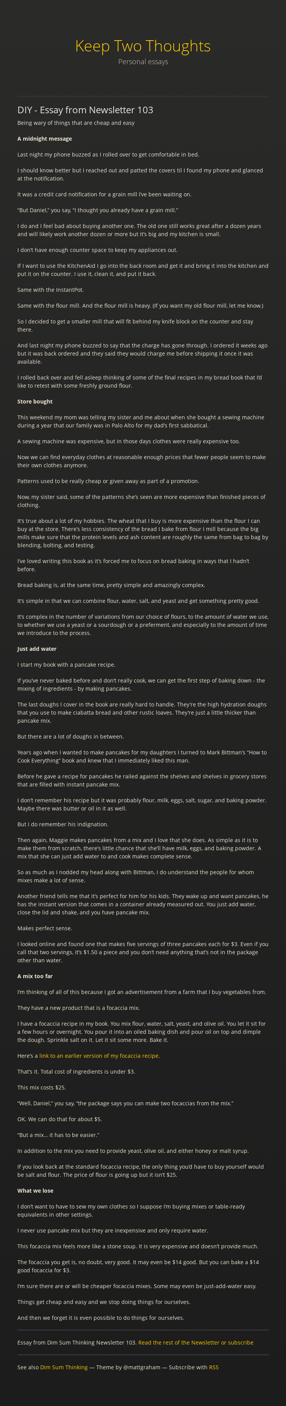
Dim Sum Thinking (64, 1367)
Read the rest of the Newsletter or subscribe (196, 1342)
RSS (214, 1367)
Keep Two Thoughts (143, 45)
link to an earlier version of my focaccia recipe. (99, 1055)
